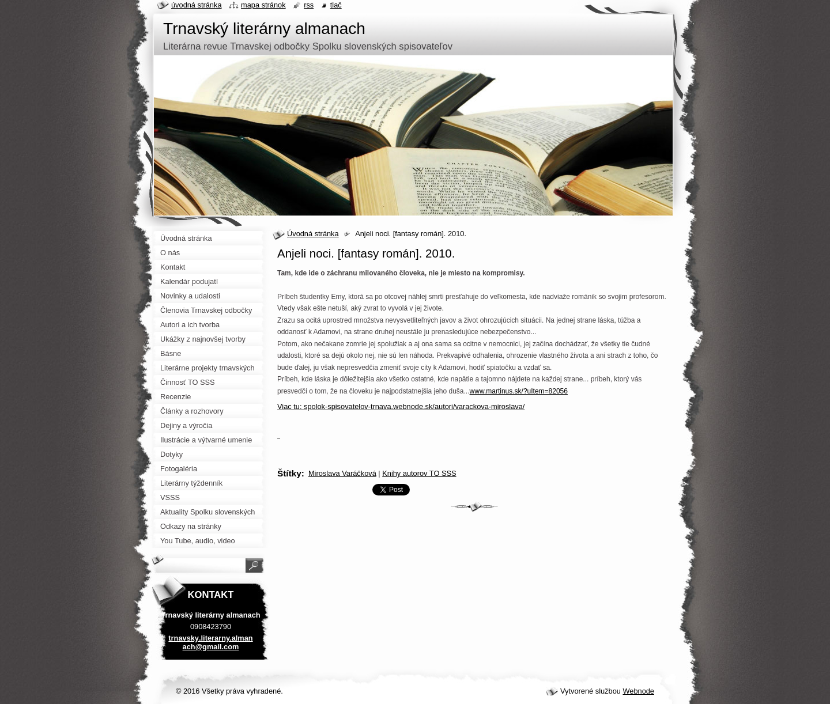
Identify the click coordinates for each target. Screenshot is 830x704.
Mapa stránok (263, 5)
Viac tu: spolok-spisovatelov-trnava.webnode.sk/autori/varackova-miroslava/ (401, 406)
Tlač (336, 5)
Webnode (638, 691)
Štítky (289, 473)
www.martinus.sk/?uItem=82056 (519, 391)
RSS (309, 5)
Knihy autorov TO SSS (419, 473)
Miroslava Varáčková (342, 473)
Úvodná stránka (313, 233)
